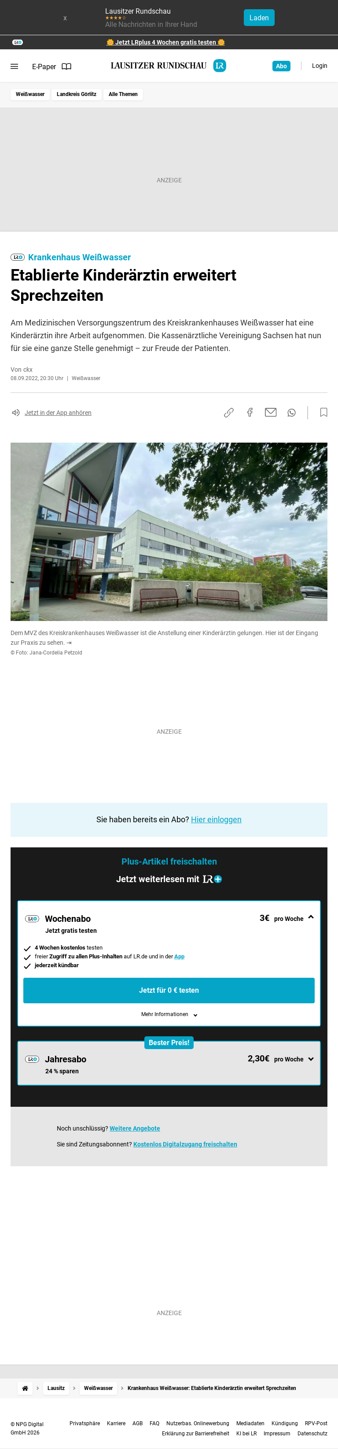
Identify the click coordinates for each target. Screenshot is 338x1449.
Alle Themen (123, 94)
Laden (259, 18)
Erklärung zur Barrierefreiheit (195, 1434)
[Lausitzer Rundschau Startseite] (169, 65)
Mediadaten (250, 1423)
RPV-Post (316, 1423)
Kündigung (285, 1423)
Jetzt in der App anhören (58, 412)
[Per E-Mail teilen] (270, 412)
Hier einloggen (216, 819)
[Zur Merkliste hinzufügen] (321, 412)
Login (319, 65)
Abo (281, 66)
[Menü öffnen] (14, 66)
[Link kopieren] (229, 412)
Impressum (277, 1434)
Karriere (116, 1423)
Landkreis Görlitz (76, 94)
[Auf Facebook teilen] (250, 412)
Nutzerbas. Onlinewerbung (197, 1423)
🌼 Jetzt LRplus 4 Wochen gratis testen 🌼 (166, 42)
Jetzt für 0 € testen (169, 990)
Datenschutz (312, 1434)
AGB (137, 1423)
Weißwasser (30, 94)
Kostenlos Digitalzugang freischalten (185, 1144)
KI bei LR (246, 1434)
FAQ (154, 1423)
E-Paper (52, 66)
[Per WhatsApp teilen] (291, 412)
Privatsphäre (85, 1423)
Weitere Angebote (135, 1128)
